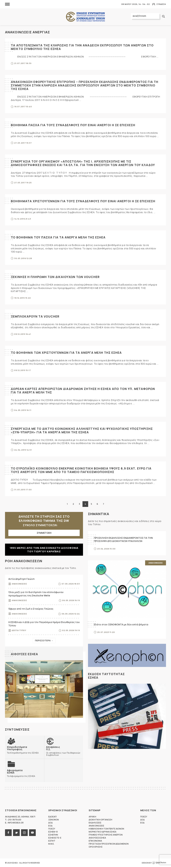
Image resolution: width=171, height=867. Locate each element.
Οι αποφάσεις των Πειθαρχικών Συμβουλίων (63, 750)
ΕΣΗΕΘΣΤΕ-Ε (54, 837)
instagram (24, 832)
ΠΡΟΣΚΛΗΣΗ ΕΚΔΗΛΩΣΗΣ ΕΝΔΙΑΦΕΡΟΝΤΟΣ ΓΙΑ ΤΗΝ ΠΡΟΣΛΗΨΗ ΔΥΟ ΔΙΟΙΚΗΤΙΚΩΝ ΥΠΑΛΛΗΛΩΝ (123, 539)
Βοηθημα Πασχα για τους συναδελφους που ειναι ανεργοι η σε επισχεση (73, 125)
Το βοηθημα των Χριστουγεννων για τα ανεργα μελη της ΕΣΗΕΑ (67, 353)
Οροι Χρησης (96, 846)
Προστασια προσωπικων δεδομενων (109, 843)
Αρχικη (92, 816)
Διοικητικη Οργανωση (100, 819)
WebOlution (159, 862)
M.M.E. (51, 843)
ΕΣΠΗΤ (51, 840)
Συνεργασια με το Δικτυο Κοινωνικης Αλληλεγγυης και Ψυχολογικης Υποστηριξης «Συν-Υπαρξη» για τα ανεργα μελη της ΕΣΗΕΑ (83, 430)
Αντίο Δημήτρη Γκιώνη (21, 578)
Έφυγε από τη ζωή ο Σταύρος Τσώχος (30, 608)
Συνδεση (161, 4)
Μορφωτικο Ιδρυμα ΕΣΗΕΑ (102, 831)
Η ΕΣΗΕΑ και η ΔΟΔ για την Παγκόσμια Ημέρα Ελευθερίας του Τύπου (44, 624)
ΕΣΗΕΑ (85, 17)
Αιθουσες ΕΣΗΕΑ (24, 654)
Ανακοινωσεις (19, 583)
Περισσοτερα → (44, 640)
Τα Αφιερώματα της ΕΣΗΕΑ (21, 773)
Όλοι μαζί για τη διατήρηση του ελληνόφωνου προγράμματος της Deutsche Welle (35, 594)
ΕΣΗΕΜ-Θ (53, 831)
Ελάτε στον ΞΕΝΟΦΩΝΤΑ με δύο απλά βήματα (121, 624)
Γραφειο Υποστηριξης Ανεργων (106, 834)
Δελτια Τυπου (19, 630)
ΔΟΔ (50, 822)
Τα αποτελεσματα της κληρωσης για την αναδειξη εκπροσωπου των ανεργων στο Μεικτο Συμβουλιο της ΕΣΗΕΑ (83, 47)
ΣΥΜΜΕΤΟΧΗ (44, 532)
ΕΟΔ (50, 825)
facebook (8, 832)
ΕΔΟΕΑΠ (52, 816)
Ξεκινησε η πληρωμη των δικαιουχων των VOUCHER (56, 277)
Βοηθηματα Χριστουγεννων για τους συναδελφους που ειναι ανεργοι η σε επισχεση (83, 201)
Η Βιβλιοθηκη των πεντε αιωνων (106, 828)
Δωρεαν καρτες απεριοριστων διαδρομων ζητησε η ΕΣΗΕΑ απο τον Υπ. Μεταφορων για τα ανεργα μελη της (84, 390)
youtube (32, 832)
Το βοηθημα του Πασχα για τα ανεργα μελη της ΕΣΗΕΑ (59, 237)
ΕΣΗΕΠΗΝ (53, 834)
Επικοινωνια (95, 840)
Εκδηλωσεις (95, 822)
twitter (16, 832)
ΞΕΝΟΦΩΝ (53, 819)
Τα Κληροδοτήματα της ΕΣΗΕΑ (24, 749)
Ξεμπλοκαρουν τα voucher (35, 316)
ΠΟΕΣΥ (51, 828)
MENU (7, 4)
